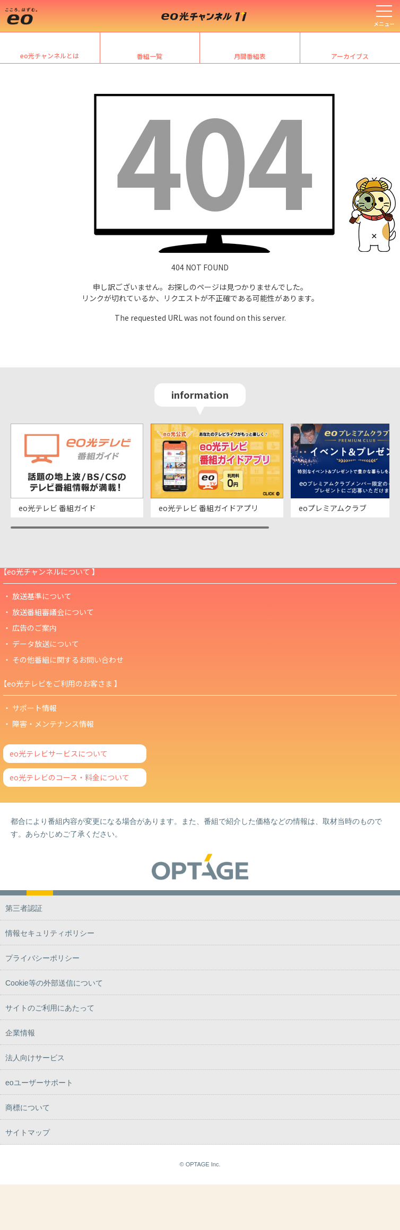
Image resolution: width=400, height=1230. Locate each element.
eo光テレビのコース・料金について (69, 777)
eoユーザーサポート (39, 1082)
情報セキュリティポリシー (49, 933)
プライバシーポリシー (42, 958)
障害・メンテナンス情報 (53, 723)
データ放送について (45, 643)
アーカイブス (350, 55)
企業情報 (20, 1033)
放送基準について (42, 596)
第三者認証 (23, 908)
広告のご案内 (34, 627)
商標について (27, 1107)
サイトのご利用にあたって (49, 1008)
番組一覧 (149, 55)
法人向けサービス (35, 1057)
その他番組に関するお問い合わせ (68, 659)
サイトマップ (27, 1132)
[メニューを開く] (384, 16)
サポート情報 (34, 707)
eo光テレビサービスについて (59, 753)
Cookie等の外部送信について (54, 983)
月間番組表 (250, 55)
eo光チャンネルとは (49, 55)
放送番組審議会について (53, 612)
